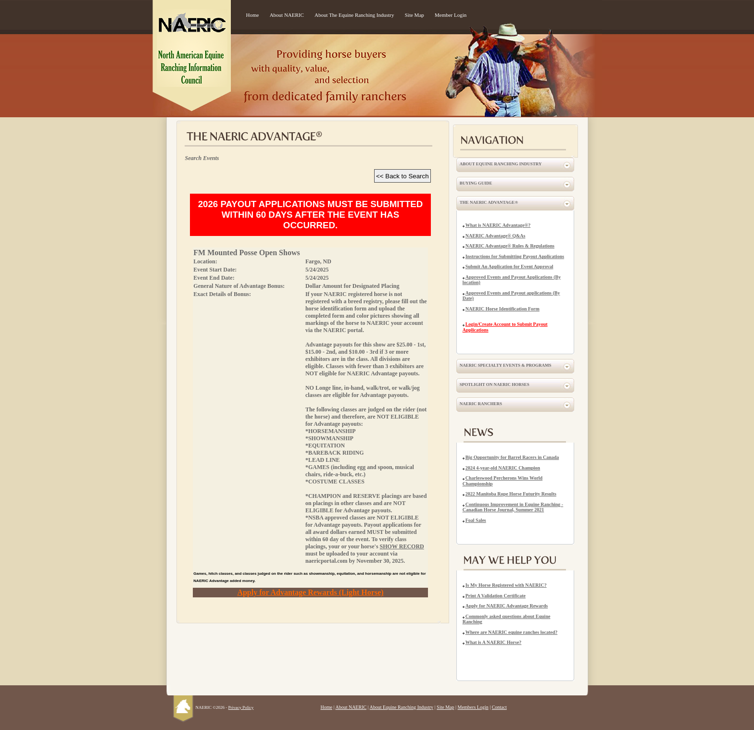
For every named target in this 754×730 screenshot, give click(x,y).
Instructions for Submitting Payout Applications (514, 256)
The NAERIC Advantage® (489, 202)
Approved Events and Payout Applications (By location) (512, 279)
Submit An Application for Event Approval (509, 266)
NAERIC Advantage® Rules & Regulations (509, 245)
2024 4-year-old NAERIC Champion (502, 467)
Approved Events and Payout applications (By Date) (511, 295)
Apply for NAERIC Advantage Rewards (506, 605)
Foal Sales (475, 520)
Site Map (414, 15)
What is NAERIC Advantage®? (498, 225)
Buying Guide (476, 183)
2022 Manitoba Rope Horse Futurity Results (510, 493)
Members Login (473, 707)
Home (252, 15)
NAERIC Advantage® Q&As (495, 235)
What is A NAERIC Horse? (493, 642)
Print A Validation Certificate (495, 595)
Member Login (450, 15)
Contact (499, 707)
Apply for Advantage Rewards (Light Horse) (310, 592)
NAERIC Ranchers (481, 403)
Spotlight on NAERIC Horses (494, 384)
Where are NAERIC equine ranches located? (511, 632)
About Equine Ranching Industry (501, 163)
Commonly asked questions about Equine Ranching (507, 619)
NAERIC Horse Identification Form (502, 308)
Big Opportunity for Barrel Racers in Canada (512, 457)
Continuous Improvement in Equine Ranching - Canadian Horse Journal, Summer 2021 (513, 507)
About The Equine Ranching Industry (354, 15)
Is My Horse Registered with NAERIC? (506, 585)
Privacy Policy (241, 707)
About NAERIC (287, 15)
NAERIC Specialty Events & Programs (506, 365)
